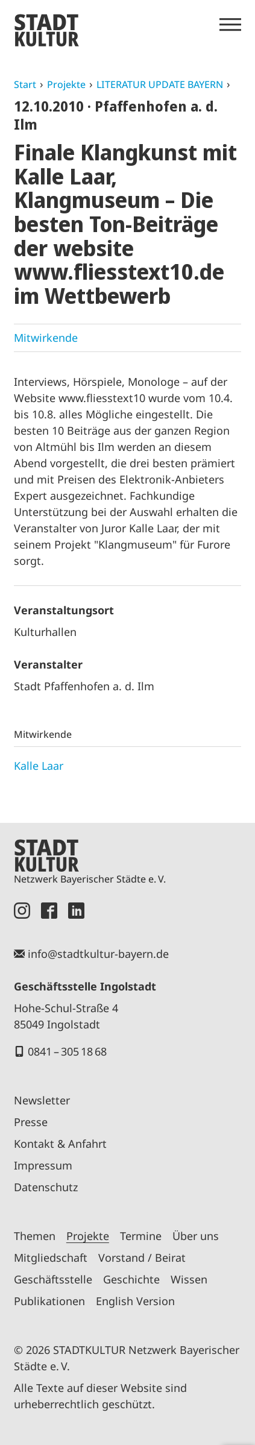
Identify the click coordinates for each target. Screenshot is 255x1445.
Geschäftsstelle (53, 1279)
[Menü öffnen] (230, 25)
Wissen (189, 1279)
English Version (135, 1301)
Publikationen (49, 1301)
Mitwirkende (46, 337)
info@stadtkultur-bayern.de (98, 953)
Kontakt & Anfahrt (60, 1143)
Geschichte (131, 1279)
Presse (31, 1122)
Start (25, 84)
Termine (141, 1236)
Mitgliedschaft (50, 1257)
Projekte (66, 84)
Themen (34, 1236)
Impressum (43, 1165)
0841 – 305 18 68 (67, 1051)
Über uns (195, 1236)
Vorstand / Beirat (142, 1257)
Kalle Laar (38, 765)
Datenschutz (46, 1187)
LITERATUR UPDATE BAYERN (159, 84)
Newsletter (42, 1100)
